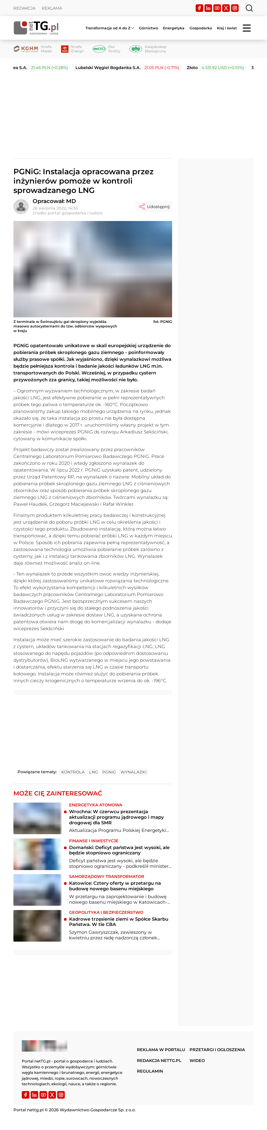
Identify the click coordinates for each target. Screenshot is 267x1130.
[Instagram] (235, 8)
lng (93, 772)
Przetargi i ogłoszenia (217, 1049)
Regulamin (150, 1071)
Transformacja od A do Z (108, 28)
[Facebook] (199, 8)
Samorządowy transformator (106, 876)
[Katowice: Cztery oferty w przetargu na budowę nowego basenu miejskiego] (37, 890)
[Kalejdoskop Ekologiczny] (147, 49)
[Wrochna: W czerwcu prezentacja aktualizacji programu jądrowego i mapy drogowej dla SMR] (37, 818)
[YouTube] (217, 8)
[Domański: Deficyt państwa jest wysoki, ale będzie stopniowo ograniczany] (37, 854)
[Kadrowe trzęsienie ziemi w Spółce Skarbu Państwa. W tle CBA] (37, 926)
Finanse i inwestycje (93, 840)
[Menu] (247, 28)
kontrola (73, 772)
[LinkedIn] (208, 8)
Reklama (52, 8)
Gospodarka (201, 28)
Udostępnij (154, 206)
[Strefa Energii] (72, 49)
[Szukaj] (249, 8)
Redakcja (24, 8)
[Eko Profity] (106, 49)
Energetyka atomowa (95, 805)
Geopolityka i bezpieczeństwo (106, 912)
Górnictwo (148, 28)
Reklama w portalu (161, 1049)
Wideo (197, 1060)
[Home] (36, 28)
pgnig (109, 772)
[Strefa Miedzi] (32, 49)
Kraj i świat (227, 28)
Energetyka (173, 28)
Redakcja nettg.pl (159, 1060)
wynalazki (133, 772)
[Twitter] (226, 8)
